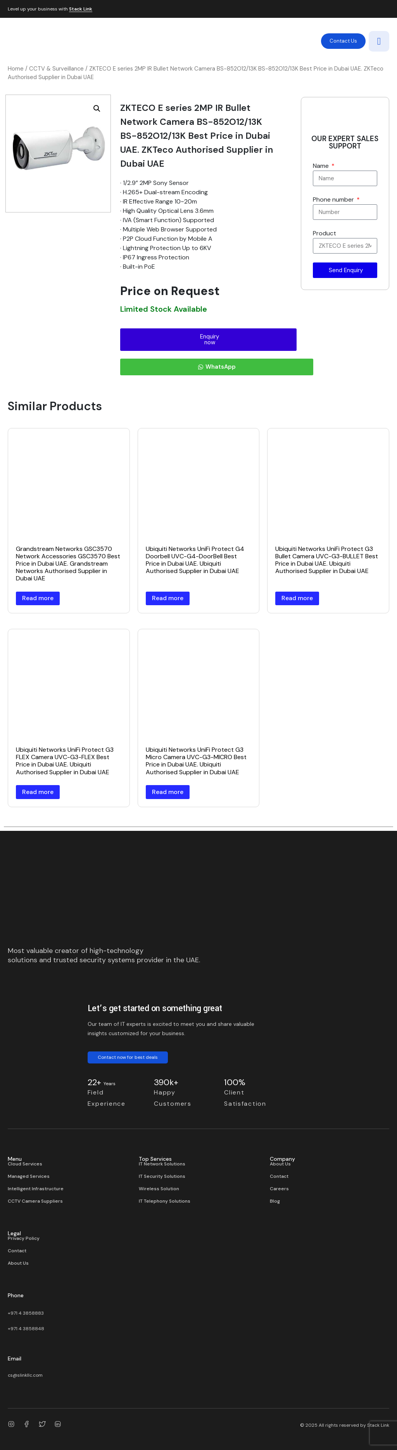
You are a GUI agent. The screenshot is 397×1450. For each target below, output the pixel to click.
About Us (280, 1164)
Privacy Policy (24, 1238)
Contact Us (343, 41)
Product (324, 233)
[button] (97, 109)
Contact (279, 1176)
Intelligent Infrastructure (36, 1188)
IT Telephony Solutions (164, 1201)
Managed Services (29, 1176)
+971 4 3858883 (26, 1313)
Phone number (334, 199)
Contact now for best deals (128, 1057)
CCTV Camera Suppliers (35, 1201)
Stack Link (80, 9)
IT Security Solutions (162, 1176)
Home (16, 68)
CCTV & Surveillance (56, 68)
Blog (275, 1201)
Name (321, 166)
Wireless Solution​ (159, 1188)
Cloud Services (25, 1164)
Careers (279, 1188)
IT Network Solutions (162, 1164)
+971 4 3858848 (26, 1329)
